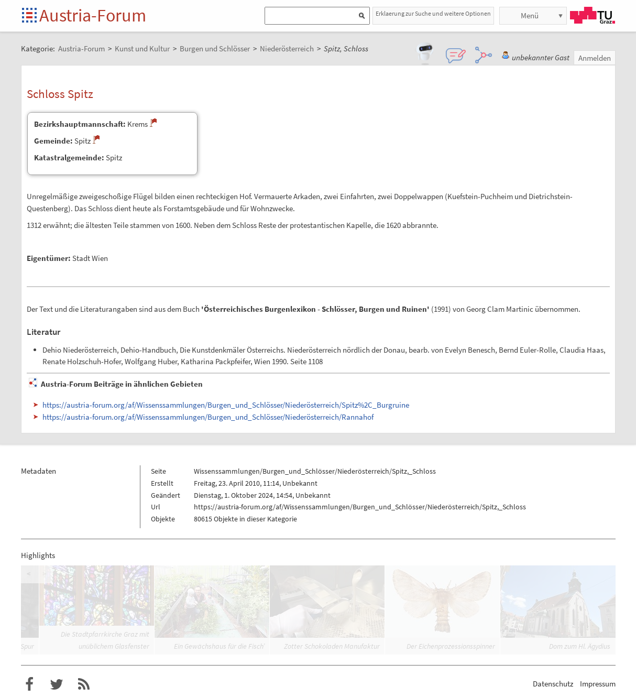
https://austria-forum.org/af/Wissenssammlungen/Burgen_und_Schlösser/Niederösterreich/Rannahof (208, 417)
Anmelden (594, 58)
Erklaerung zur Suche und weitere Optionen (433, 13)
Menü (530, 15)
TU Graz (592, 15)
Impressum (598, 684)
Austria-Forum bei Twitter (56, 684)
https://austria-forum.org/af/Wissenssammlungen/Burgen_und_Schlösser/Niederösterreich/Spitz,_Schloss (360, 506)
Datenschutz (553, 684)
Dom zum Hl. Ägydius (579, 646)
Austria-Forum (92, 15)
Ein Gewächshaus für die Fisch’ (219, 646)
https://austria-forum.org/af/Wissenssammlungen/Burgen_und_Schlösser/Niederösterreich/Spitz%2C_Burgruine (225, 405)
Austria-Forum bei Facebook (29, 684)
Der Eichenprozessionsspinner (451, 646)
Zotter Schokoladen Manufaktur (332, 646)
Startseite (30, 16)
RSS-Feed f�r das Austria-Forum (83, 684)
